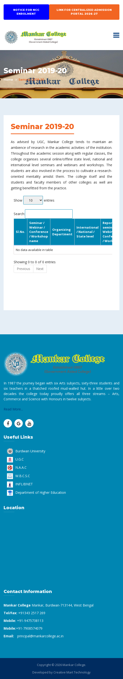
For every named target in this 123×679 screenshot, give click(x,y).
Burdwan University (26, 451)
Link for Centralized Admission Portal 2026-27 (84, 11)
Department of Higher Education (36, 492)
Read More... (13, 409)
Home (8, 79)
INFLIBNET (20, 484)
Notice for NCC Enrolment (26, 11)
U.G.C (15, 459)
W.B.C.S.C (18, 476)
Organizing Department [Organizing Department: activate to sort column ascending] (62, 231)
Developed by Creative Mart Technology (61, 672)
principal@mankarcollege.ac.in (40, 636)
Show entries (34, 200)
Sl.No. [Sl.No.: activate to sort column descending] (20, 232)
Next (40, 268)
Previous (23, 268)
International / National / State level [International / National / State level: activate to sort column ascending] (87, 231)
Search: (43, 213)
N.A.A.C (17, 467)
